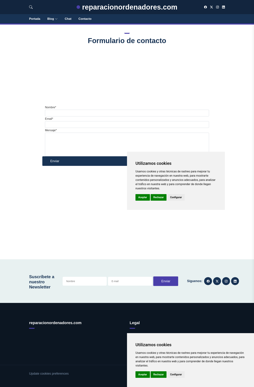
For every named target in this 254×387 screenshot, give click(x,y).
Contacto (85, 18)
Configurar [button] (176, 374)
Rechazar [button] (158, 374)
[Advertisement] (127, 75)
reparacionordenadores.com (127, 7)
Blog (52, 18)
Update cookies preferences (49, 373)
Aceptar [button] (142, 374)
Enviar (165, 281)
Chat (68, 18)
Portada (34, 18)
